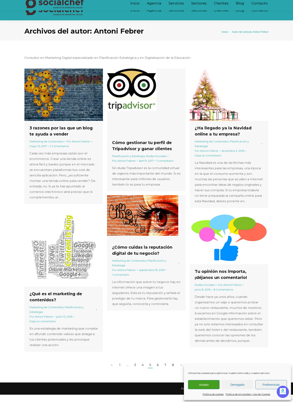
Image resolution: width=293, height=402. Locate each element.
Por (78, 148)
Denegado (237, 384)
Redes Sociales (156, 163)
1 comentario (165, 168)
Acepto (204, 384)
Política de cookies (213, 394)
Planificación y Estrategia (128, 163)
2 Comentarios (59, 153)
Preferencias (271, 384)
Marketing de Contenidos (46, 148)
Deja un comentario (208, 162)
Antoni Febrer (119, 38)
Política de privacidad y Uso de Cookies (248, 394)
